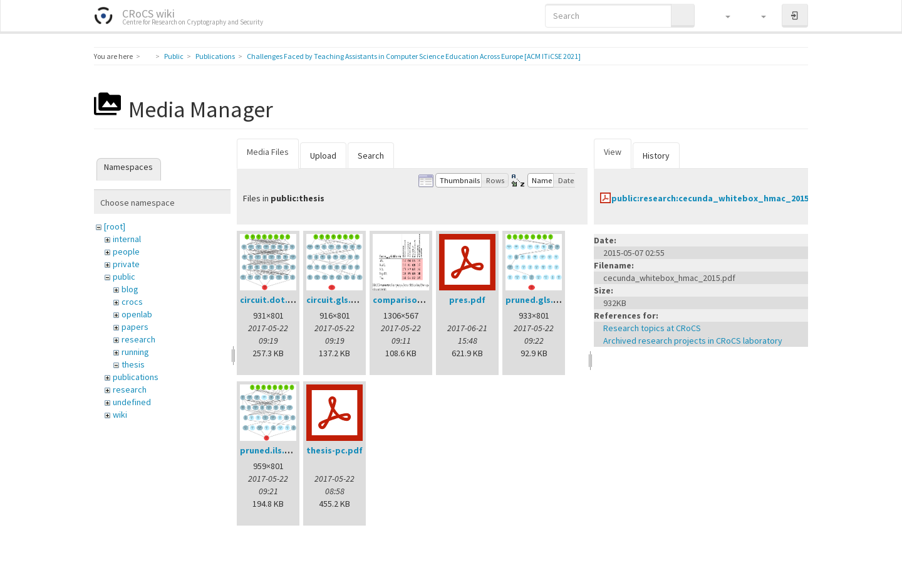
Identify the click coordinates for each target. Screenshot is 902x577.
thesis (133, 364)
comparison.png (407, 299)
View (612, 151)
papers (135, 326)
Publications (215, 56)
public (124, 276)
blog (130, 289)
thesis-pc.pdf (334, 450)
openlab (137, 314)
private (126, 264)
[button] (722, 15)
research (138, 339)
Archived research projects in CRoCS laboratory (692, 340)
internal (127, 239)
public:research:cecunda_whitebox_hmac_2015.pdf (718, 198)
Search (371, 155)
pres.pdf (467, 299)
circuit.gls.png (336, 299)
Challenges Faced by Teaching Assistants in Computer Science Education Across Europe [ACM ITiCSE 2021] (414, 56)
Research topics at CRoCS (652, 328)
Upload (323, 155)
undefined (132, 402)
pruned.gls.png (537, 299)
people (126, 251)
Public (174, 56)
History (656, 155)
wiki (120, 414)
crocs (132, 301)
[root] (114, 226)
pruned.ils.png (270, 450)
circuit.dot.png (272, 299)
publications (135, 377)
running (135, 351)
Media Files (268, 151)
